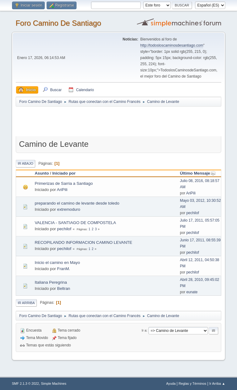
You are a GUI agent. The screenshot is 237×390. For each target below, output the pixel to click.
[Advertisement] (124, 121)
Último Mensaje (198, 173)
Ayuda (171, 383)
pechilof (192, 213)
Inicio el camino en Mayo (57, 262)
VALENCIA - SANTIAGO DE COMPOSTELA (75, 222)
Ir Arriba (26, 303)
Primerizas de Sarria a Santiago (64, 183)
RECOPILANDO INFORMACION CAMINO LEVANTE (83, 242)
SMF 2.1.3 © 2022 (25, 383)
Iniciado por (64, 173)
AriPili (62, 189)
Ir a (144, 330)
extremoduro (68, 209)
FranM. (63, 268)
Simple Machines (53, 383)
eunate (192, 292)
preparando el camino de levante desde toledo (77, 203)
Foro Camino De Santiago (58, 23)
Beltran (63, 288)
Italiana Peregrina (51, 282)
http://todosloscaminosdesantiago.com (171, 45)
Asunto (42, 173)
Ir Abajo (25, 163)
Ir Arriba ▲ (217, 383)
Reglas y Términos (192, 383)
